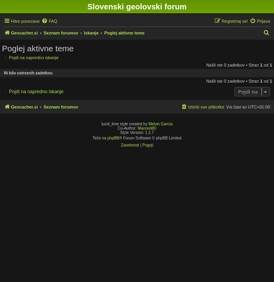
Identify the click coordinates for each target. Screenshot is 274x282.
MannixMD (147, 128)
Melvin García (160, 124)
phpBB (113, 138)
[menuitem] (49, 21)
